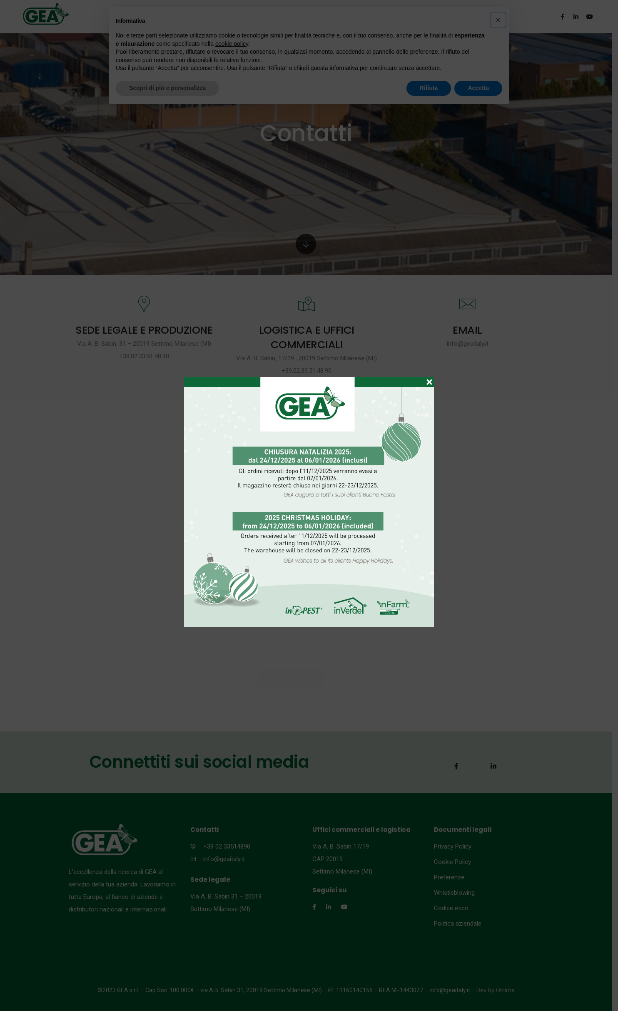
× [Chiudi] (429, 378)
